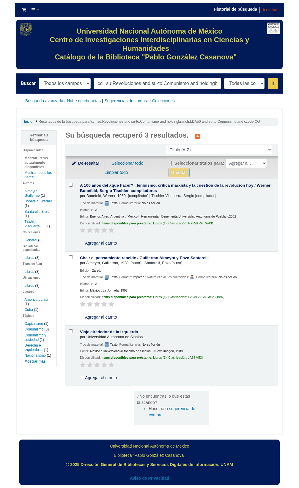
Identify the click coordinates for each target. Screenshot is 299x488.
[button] (24, 9)
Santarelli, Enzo (36, 212)
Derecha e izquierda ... (33, 347)
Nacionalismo (35, 355)
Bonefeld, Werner (38, 201)
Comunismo (33, 329)
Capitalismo (33, 324)
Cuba (28, 310)
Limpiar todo (116, 172)
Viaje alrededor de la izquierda (109, 332)
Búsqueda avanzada (44, 100)
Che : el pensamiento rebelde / (144, 258)
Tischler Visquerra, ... (34, 224)
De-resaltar (85, 163)
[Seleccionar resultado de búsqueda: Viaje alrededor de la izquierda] (71, 331)
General (31, 240)
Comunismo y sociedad (35, 337)
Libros (29, 258)
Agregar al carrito (98, 243)
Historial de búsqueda (235, 9)
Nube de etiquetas (84, 100)
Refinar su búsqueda (39, 137)
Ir (272, 83)
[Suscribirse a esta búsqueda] (197, 135)
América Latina (36, 299)
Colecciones (163, 100)
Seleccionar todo (127, 163)
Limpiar (269, 10)
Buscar (28, 83)
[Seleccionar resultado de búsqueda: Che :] (71, 257)
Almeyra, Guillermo (32, 193)
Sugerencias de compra (126, 100)
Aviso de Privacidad (149, 478)
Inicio (28, 121)
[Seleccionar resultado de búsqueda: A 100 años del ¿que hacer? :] (71, 185)
